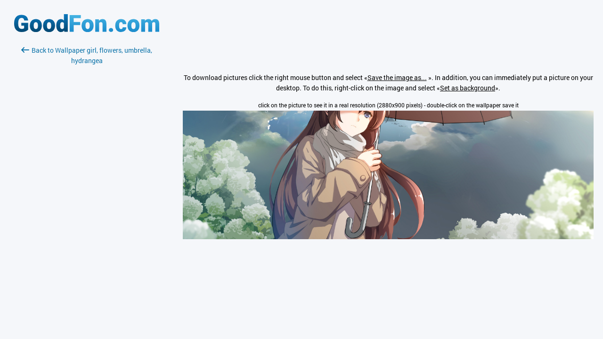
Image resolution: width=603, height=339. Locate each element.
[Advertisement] (86, 177)
